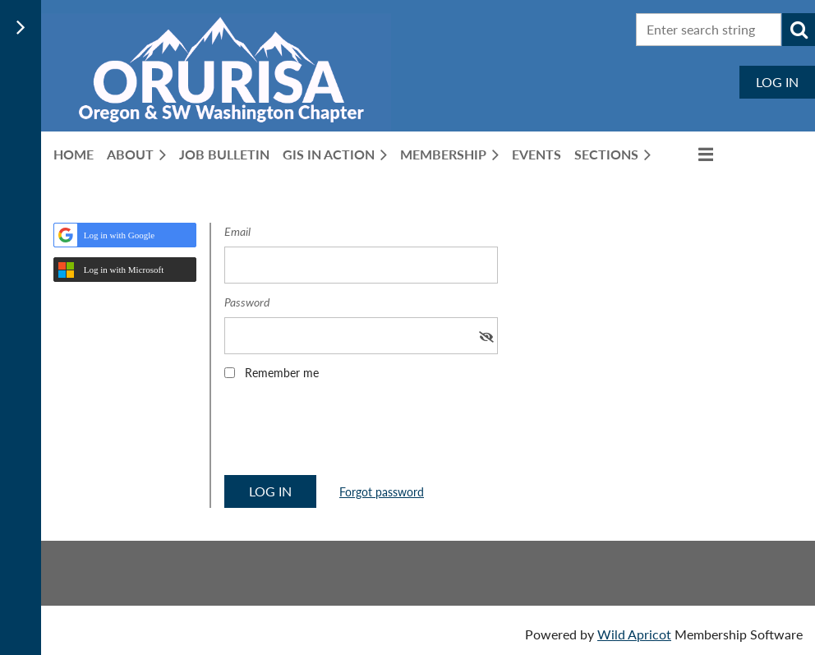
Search (798, 29)
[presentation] (349, 433)
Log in (777, 82)
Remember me (282, 373)
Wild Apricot (634, 634)
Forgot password (381, 492)
